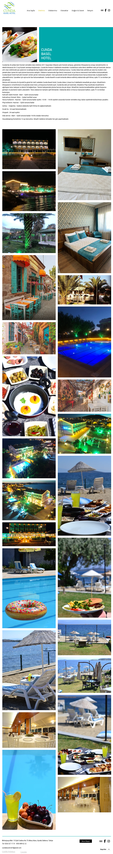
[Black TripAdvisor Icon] (102, 10)
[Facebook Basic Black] (105, 10)
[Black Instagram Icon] (109, 10)
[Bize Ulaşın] (86, 841)
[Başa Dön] (105, 849)
